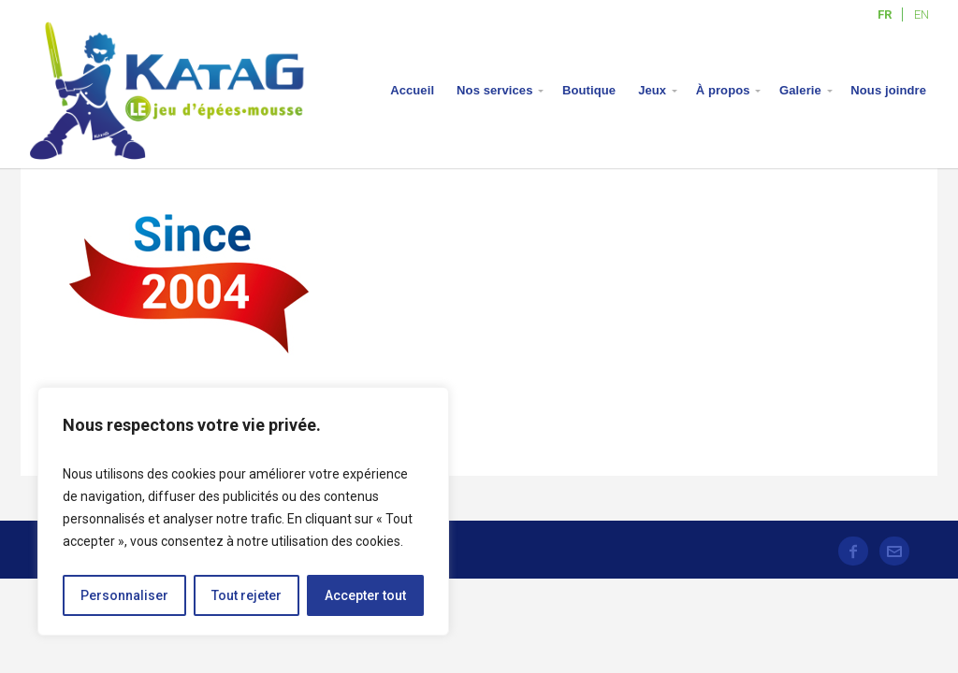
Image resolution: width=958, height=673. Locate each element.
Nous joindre (888, 90)
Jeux (652, 90)
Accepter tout (365, 595)
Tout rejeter (246, 595)
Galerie (800, 90)
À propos (723, 90)
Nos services (494, 90)
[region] (243, 511)
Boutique (589, 90)
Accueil (412, 90)
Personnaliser (124, 595)
